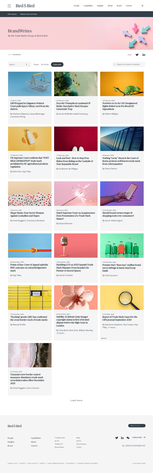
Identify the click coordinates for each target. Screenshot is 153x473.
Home (10, 54)
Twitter (137, 55)
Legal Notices (32, 463)
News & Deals (59, 447)
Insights (100, 6)
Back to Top (137, 425)
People (76, 6)
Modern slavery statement (88, 463)
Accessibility (71, 463)
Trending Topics (60, 438)
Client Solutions (81, 444)
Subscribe (57, 64)
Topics (19, 64)
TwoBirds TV (59, 444)
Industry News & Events (28, 14)
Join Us (57, 441)
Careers (129, 6)
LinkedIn (144, 54)
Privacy (42, 463)
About (110, 6)
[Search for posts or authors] (130, 64)
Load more (76, 400)
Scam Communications (56, 463)
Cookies (22, 463)
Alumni (78, 441)
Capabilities (88, 6)
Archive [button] (45, 64)
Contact (78, 447)
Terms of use (12, 463)
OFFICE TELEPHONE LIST (134, 446)
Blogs (78, 438)
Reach (119, 6)
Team (36, 64)
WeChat (128, 437)
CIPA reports (12, 14)
